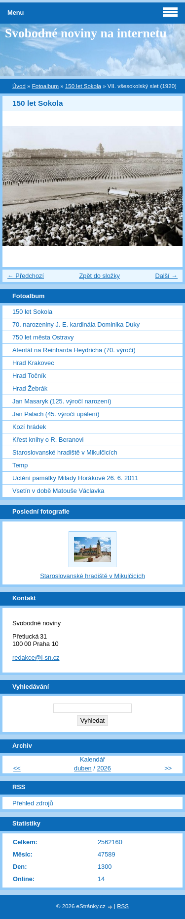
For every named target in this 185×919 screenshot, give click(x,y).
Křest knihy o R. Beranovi (47, 439)
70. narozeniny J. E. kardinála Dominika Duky (76, 324)
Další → (166, 275)
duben (83, 768)
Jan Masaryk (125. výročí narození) (61, 401)
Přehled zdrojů (32, 803)
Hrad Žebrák (29, 388)
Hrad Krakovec (33, 363)
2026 (104, 768)
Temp (20, 465)
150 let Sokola (83, 86)
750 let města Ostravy (43, 337)
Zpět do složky (99, 275)
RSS (123, 906)
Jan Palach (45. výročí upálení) (55, 414)
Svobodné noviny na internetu (86, 33)
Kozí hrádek (29, 426)
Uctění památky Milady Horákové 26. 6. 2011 (75, 478)
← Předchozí (25, 275)
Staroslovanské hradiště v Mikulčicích (64, 452)
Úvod (19, 86)
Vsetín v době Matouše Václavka (58, 490)
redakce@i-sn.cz (36, 657)
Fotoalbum (45, 86)
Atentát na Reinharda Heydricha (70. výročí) (74, 350)
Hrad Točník (29, 375)
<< (17, 768)
